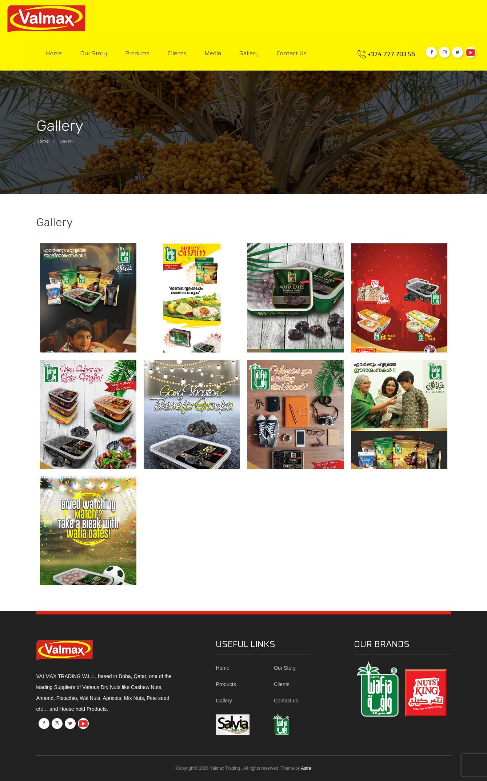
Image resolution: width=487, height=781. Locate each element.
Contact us (292, 54)
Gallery (249, 54)
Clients (177, 54)
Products (137, 54)
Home (54, 54)
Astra (306, 768)
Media (212, 54)
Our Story (93, 54)
